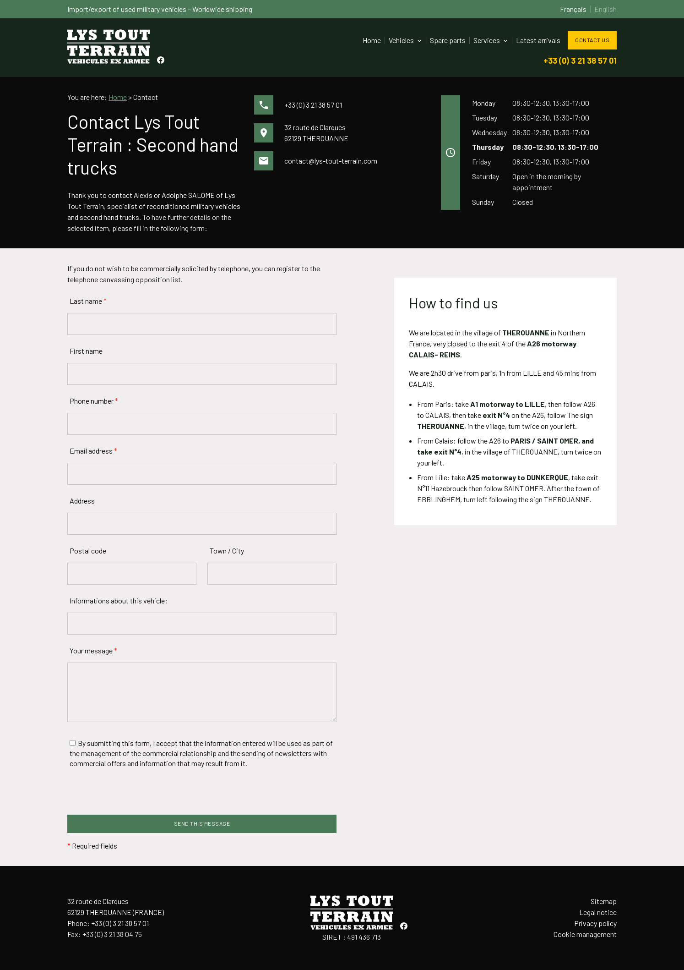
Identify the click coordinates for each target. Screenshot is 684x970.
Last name (88, 300)
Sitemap (604, 901)
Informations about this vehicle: (119, 600)
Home (372, 40)
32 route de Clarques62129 (115, 906)
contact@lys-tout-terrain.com (330, 160)
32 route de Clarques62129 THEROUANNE (316, 132)
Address (82, 500)
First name (86, 350)
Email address (93, 450)
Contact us (592, 40)
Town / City (227, 550)
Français (573, 9)
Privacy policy (595, 923)
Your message (93, 650)
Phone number (94, 400)
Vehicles (401, 40)
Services (486, 40)
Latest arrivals (538, 40)
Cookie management (585, 934)
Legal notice (598, 912)
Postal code (88, 550)
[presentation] (136, 797)
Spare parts (448, 40)
